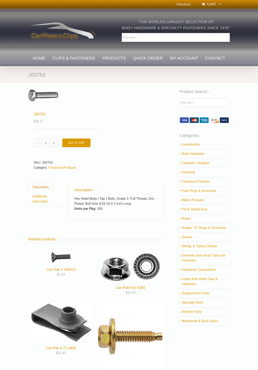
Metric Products (193, 200)
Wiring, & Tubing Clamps (199, 246)
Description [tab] (41, 187)
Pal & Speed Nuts (194, 209)
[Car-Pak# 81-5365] (130, 254)
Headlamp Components (199, 269)
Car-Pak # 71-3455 (61, 348)
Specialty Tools (192, 302)
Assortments (191, 144)
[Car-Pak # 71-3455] (61, 306)
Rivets (186, 218)
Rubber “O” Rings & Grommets (204, 227)
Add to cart (76, 143)
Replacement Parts (195, 293)
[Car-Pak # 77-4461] (130, 306)
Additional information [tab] (40, 199)
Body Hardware (193, 153)
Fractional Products (62, 167)
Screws (187, 237)
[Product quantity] (46, 143)
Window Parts (192, 311)
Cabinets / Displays (195, 163)
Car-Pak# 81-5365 (130, 288)
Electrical (188, 172)
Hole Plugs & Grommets (199, 190)
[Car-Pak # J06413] (61, 254)
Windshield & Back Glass (200, 321)
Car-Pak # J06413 (61, 270)
